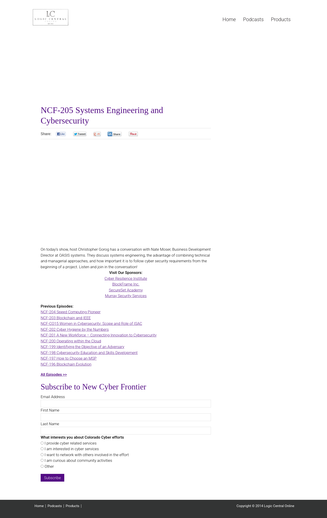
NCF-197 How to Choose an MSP (69, 358)
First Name (50, 410)
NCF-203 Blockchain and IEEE (66, 318)
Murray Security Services (125, 295)
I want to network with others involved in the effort (86, 454)
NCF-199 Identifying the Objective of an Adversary (82, 346)
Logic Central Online (67, 17)
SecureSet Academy (126, 290)
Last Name (50, 424)
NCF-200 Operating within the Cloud (71, 341)
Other (49, 466)
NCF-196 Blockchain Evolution (66, 364)
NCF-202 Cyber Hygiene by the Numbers (75, 329)
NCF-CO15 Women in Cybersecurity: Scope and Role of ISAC (91, 323)
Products (72, 506)
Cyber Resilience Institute (125, 278)
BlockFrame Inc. (125, 284)
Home (39, 506)
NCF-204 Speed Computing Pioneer (71, 312)
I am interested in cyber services (71, 449)
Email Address (53, 396)
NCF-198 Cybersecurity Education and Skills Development (89, 352)
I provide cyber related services (70, 443)
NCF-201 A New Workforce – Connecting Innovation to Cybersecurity (98, 335)
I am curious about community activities (78, 460)
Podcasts (54, 506)
